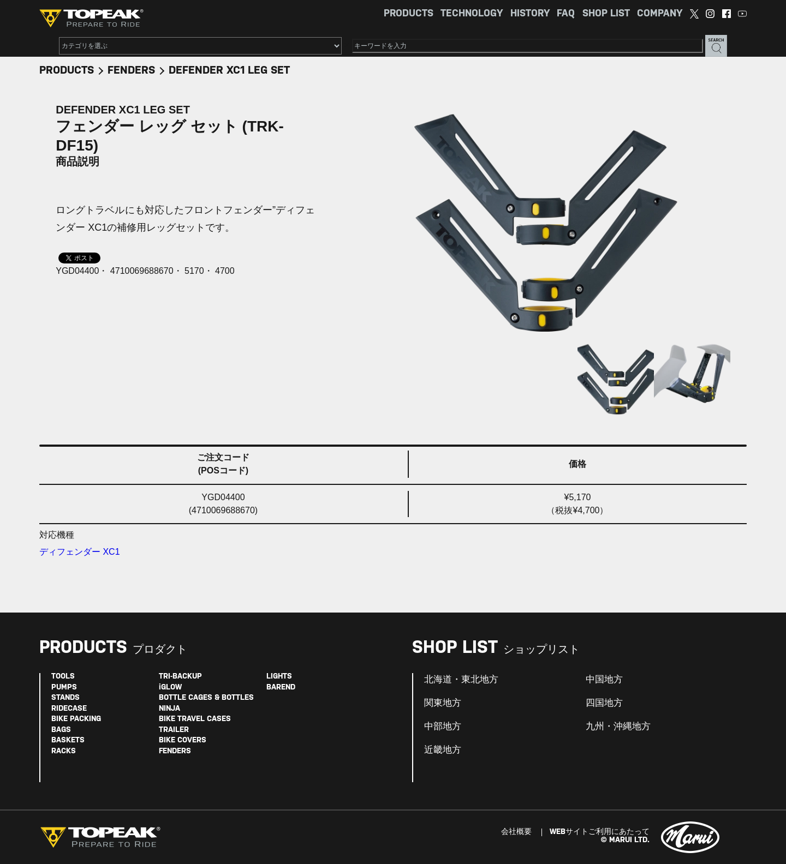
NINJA (169, 708)
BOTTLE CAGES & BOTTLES (206, 697)
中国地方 (604, 679)
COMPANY (659, 14)
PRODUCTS (408, 14)
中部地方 (442, 726)
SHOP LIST (606, 14)
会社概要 (516, 832)
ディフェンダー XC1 (79, 551)
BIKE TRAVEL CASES (195, 719)
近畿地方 (442, 750)
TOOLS (63, 676)
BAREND (280, 687)
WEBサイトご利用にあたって (600, 832)
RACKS (63, 751)
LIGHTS (279, 676)
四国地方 (604, 703)
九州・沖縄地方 (618, 726)
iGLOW (170, 687)
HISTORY (530, 14)
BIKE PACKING (76, 719)
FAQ (566, 14)
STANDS (65, 697)
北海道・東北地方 (461, 679)
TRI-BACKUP (180, 676)
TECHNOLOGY (471, 14)
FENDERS (131, 70)
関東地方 (442, 703)
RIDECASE (69, 708)
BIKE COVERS (182, 740)
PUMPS (64, 687)
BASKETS (68, 740)
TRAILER (174, 730)
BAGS (61, 730)
